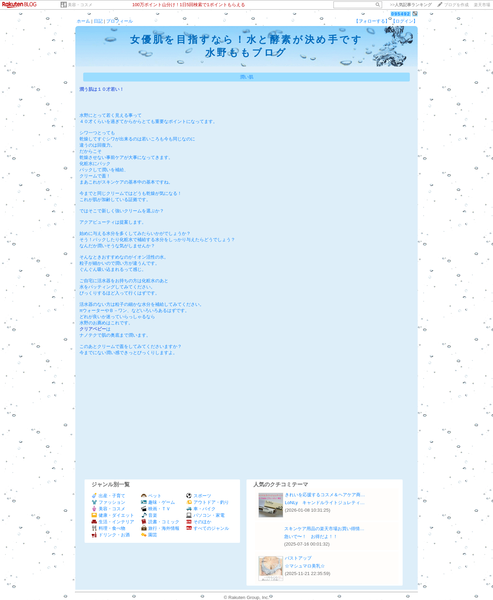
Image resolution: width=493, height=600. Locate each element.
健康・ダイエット (112, 515)
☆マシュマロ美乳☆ (305, 565)
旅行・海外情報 (160, 528)
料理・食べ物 (108, 528)
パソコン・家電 (205, 515)
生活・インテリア (112, 521)
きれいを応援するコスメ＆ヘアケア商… (325, 494)
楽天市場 (482, 4)
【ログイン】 (404, 21)
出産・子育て (108, 495)
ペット (151, 495)
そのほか (198, 521)
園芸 (149, 534)
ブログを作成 (456, 4)
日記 (98, 21)
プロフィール (119, 21)
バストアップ (298, 558)
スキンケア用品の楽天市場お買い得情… (324, 528)
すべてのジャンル (207, 528)
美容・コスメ (80, 4)
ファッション (108, 502)
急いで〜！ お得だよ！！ (311, 536)
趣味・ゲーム (158, 502)
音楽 (149, 515)
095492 (400, 13)
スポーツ (198, 495)
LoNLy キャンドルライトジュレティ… (325, 502)
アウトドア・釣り (207, 502)
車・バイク (201, 508)
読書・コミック (160, 521)
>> (411, 4)
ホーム (83, 21)
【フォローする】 (372, 21)
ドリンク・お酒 (110, 534)
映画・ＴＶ (155, 508)
